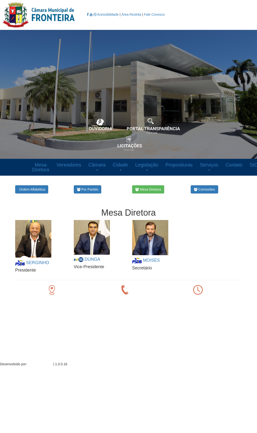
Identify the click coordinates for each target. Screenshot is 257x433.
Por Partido (87, 189)
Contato (234, 164)
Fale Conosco (154, 14)
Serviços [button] (209, 166)
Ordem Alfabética (31, 189)
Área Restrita (131, 14)
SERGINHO (37, 262)
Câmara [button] (96, 166)
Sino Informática (40, 364)
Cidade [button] (120, 166)
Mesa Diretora (40, 167)
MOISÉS (151, 260)
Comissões (204, 189)
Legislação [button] (146, 166)
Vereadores (68, 164)
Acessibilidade (108, 14)
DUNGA (92, 259)
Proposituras (179, 164)
